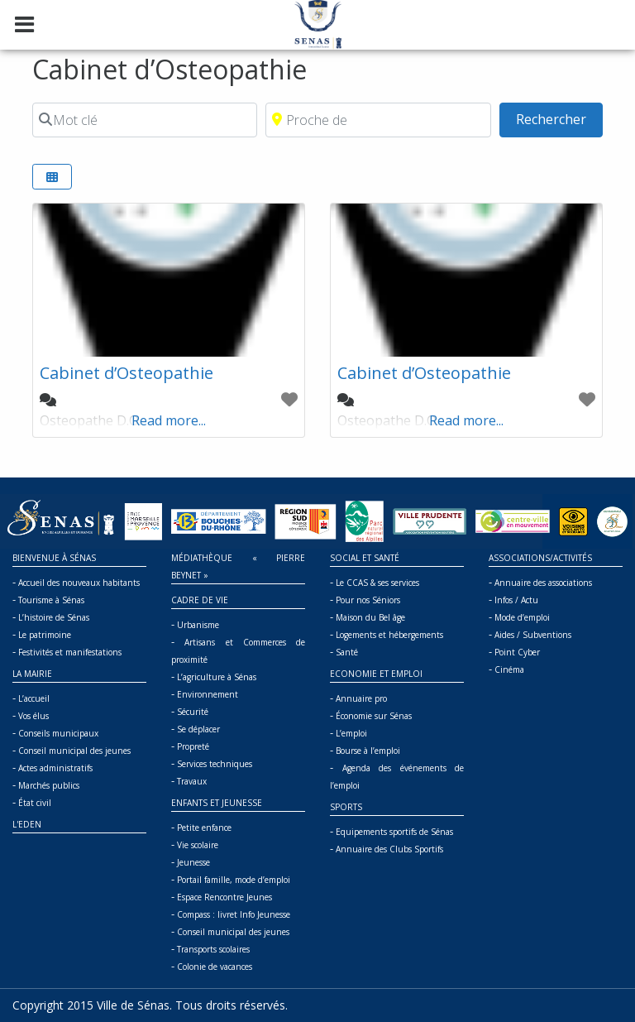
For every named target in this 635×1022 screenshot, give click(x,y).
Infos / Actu (516, 600)
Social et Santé (364, 558)
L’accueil (34, 698)
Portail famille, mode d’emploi (233, 879)
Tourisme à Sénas (51, 600)
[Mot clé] (144, 120)
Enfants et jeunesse (216, 802)
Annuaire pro (361, 698)
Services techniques (214, 764)
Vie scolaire (197, 845)
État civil (34, 802)
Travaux (192, 781)
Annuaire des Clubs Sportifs (389, 849)
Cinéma (509, 669)
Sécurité (192, 711)
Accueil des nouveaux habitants (79, 582)
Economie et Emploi (376, 673)
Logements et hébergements (389, 635)
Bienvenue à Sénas (54, 558)
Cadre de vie (199, 600)
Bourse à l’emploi (368, 750)
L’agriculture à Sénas (216, 677)
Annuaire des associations (543, 582)
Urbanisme (198, 625)
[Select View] (52, 177)
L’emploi (351, 733)
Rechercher (559, 118)
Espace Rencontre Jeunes (224, 897)
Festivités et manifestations (70, 652)
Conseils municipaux (58, 733)
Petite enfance (204, 827)
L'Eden (26, 824)
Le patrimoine (44, 635)
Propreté (193, 746)
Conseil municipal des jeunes (74, 750)
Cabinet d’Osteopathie (126, 373)
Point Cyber (517, 652)
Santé (347, 652)
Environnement (207, 694)
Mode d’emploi (522, 617)
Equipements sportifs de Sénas (394, 831)
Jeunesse (193, 862)
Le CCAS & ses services (377, 582)
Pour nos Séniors (368, 600)
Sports (346, 807)
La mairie (32, 673)
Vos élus (33, 716)
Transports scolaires (213, 949)
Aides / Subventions (532, 635)
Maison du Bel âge (370, 617)
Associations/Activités (540, 558)
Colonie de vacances (214, 966)
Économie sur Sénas (374, 716)
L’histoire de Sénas (53, 617)
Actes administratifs (55, 768)
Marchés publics (48, 785)
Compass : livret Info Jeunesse (233, 914)
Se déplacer (198, 729)
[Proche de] (377, 120)
